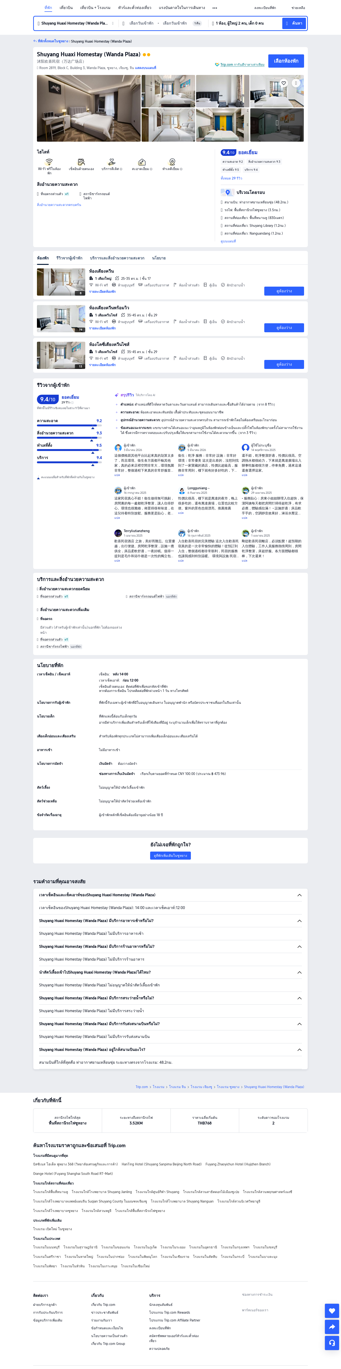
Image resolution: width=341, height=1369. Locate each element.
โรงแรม (158, 1087)
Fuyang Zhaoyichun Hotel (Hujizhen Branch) (238, 1164)
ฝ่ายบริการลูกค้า (45, 1305)
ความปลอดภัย (159, 1349)
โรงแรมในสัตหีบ (205, 1257)
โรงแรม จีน (177, 1087)
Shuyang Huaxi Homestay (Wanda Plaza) (89, 54)
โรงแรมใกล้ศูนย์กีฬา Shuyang (157, 1192)
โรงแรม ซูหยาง (228, 1087)
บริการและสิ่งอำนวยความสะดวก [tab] (117, 258)
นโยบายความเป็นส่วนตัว (109, 1336)
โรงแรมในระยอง (173, 1247)
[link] (265, 8)
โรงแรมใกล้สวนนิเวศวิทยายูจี (238, 1201)
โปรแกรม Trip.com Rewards (169, 1312)
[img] (89, 108)
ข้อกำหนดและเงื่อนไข (107, 1328)
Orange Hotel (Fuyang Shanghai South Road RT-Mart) (73, 1174)
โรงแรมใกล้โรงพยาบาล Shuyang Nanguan (182, 1201)
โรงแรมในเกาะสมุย (103, 1266)
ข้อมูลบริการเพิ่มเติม (47, 1320)
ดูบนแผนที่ (228, 241)
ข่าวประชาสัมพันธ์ (104, 1312)
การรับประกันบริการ (48, 1312)
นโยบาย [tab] (159, 258)
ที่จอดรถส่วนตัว (51, 596)
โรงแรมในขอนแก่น (115, 1247)
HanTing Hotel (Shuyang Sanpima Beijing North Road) (162, 1164)
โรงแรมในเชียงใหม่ (135, 1266)
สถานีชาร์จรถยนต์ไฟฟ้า (146, 596)
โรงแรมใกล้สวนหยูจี (96, 1211)
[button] (215, 8)
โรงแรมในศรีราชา (47, 1257)
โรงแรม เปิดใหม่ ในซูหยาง (52, 1229)
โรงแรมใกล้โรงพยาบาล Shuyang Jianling (102, 1192)
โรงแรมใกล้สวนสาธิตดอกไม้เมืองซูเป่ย (211, 1192)
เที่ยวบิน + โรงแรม (95, 8)
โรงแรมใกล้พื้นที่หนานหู (50, 1192)
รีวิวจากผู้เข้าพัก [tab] (69, 258)
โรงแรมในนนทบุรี (46, 1247)
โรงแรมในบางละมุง (262, 1257)
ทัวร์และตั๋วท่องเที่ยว (134, 8)
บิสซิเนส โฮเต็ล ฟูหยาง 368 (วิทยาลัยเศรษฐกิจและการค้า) (75, 1164)
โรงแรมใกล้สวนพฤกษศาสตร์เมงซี (267, 1192)
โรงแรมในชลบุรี (265, 1247)
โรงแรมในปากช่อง (110, 1257)
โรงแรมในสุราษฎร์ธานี (80, 1247)
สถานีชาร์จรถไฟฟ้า (54, 646)
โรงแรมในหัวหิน (73, 1266)
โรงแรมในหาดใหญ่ (79, 1257)
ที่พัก (48, 8)
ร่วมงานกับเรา (101, 1320)
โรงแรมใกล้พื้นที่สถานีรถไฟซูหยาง (140, 1211)
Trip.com (142, 1087)
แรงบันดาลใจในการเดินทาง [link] (182, 8)
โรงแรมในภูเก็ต (145, 1247)
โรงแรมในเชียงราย (175, 1257)
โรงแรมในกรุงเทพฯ (235, 1247)
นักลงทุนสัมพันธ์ (161, 1305)
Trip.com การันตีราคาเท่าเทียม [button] (242, 64)
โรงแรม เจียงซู (201, 1087)
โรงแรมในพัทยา (45, 1266)
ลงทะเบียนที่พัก (160, 1328)
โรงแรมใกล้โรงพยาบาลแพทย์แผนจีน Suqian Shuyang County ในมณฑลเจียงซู (90, 1201)
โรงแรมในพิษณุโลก (142, 1257)
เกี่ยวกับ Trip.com (103, 1305)
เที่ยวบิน (66, 8)
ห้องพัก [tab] (43, 258)
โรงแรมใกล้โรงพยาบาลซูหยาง (55, 1211)
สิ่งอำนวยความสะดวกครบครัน (59, 205)
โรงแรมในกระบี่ (232, 1257)
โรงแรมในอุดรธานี (203, 1247)
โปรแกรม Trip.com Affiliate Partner (174, 1320)
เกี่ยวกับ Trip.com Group (108, 1344)
